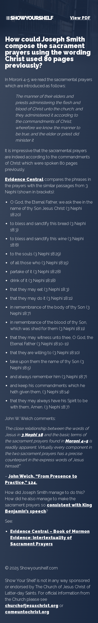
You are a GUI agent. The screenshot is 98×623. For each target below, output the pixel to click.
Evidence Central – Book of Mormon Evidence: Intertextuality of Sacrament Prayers (50, 537)
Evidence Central (24, 179)
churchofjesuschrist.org (31, 605)
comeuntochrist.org (27, 611)
